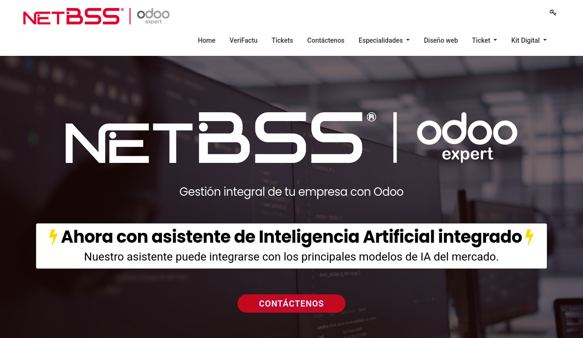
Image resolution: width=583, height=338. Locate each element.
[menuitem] (206, 40)
